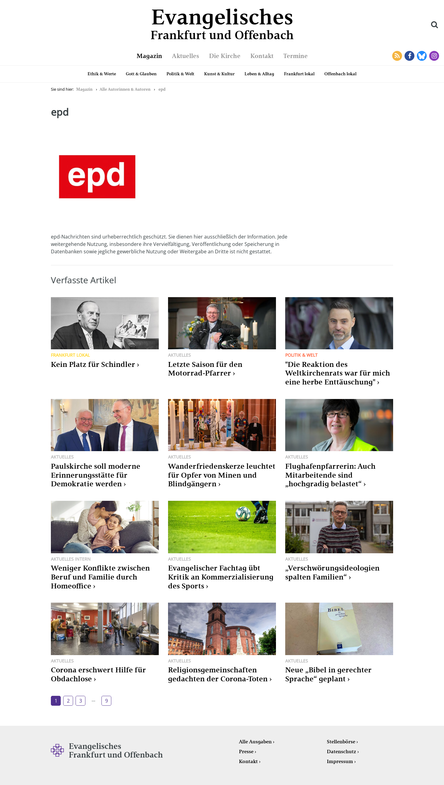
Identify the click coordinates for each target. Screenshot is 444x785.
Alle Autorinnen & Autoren (125, 89)
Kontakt (261, 56)
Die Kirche (224, 56)
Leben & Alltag (259, 74)
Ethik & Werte (102, 74)
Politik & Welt (180, 74)
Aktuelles (185, 56)
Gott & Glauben (141, 74)
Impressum (340, 761)
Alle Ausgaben (255, 742)
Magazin (149, 56)
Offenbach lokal (340, 74)
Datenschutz (341, 751)
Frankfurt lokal (299, 74)
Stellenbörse (341, 742)
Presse (246, 751)
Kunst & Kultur (219, 74)
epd (162, 89)
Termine (295, 56)
